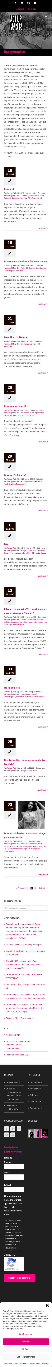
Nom (6, 1172)
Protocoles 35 (37, 198)
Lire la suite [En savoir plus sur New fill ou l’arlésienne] (42, 373)
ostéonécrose (28, 622)
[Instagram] (19, 1128)
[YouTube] (6, 1134)
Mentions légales (42, 1363)
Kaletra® (34, 694)
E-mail (7, 1185)
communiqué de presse (35, 620)
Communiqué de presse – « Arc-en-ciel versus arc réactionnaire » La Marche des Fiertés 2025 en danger (25, 1008)
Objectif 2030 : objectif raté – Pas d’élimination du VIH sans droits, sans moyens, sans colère (23, 964)
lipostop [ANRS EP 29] (15, 475)
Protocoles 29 (21, 697)
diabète (7, 622)
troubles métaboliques (38, 553)
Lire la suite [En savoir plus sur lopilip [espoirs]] (42, 727)
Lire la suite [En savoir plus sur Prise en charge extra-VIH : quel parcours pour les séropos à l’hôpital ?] (42, 655)
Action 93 (24, 268)
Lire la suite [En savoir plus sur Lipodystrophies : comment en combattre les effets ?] (42, 790)
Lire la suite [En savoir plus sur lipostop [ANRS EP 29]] (42, 511)
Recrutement (36, 1108)
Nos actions (35, 1089)
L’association (36, 1082)
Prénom (8, 1162)
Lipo (6, 544)
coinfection (33, 844)
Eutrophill (9, 189)
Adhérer (33, 1095)
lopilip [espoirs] (12, 688)
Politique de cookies (11, 1363)
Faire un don (35, 1101)
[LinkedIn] (12, 1134)
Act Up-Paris (11, 193)
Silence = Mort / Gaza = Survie (20, 1018)
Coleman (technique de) (30, 196)
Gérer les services (25, 1334)
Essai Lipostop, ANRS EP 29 (31, 482)
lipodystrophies (17, 198)
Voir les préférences (26, 1357)
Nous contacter (13, 1035)
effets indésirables (31, 846)
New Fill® (27, 198)
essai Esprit (25, 413)
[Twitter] (12, 1128)
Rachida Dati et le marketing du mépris (24, 944)
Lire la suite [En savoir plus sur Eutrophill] (42, 228)
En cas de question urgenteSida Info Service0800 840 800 (18, 1044)
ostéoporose (38, 622)
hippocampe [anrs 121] (16, 406)
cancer (23, 620)
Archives (7, 196)
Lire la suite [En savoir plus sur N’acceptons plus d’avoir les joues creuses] (42, 304)
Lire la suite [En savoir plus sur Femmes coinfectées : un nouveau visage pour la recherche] (42, 874)
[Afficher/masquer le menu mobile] (46, 17)
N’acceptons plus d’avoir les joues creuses (25, 261)
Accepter (26, 1341)
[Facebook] (6, 1128)
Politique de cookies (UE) (17, 1055)
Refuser (26, 1349)
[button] (47, 1305)
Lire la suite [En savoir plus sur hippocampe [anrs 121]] (42, 442)
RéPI (22, 625)
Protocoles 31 (30, 415)
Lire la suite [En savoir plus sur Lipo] (42, 576)
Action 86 (24, 844)
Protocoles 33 (9, 346)
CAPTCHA (9, 1255)
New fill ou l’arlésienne (15, 337)
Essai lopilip (25, 694)
